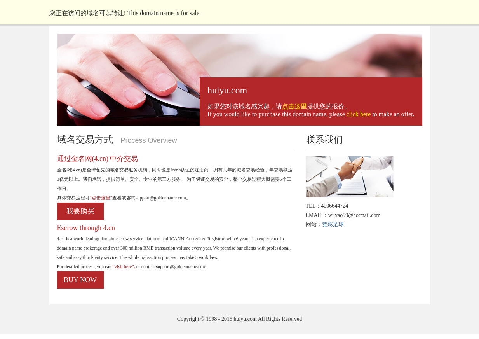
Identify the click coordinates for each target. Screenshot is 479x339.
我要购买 (80, 211)
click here (359, 114)
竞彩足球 (333, 224)
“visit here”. (123, 266)
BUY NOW (80, 280)
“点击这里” (101, 198)
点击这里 (294, 106)
